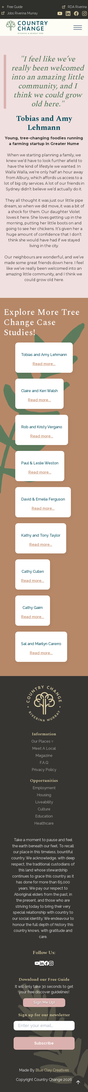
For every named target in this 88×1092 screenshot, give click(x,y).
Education (44, 816)
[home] (27, 27)
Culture (44, 809)
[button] (77, 27)
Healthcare (44, 823)
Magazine (44, 755)
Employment (44, 788)
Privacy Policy (44, 769)
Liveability (44, 802)
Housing (44, 795)
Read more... (44, 364)
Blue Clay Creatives (52, 1070)
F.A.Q (44, 762)
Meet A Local (44, 748)
